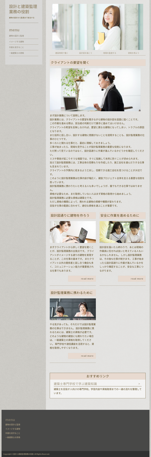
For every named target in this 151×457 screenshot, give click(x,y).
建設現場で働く (61, 53)
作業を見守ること (16, 47)
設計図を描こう (85, 53)
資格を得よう (133, 53)
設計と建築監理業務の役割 (23, 9)
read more (87, 278)
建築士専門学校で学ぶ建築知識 (75, 383)
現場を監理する (109, 53)
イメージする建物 (16, 41)
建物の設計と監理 (16, 35)
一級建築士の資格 (16, 53)
